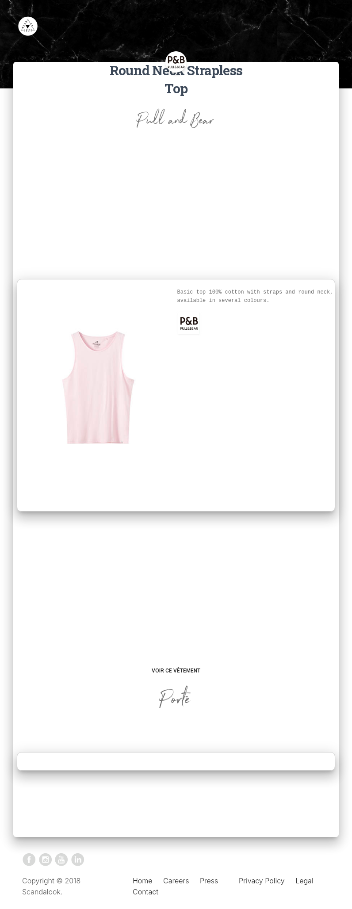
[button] (189, 323)
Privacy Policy (262, 880)
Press (209, 880)
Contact (145, 891)
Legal (304, 880)
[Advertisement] (176, 213)
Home (143, 880)
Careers (176, 880)
